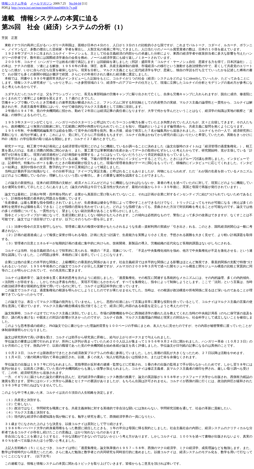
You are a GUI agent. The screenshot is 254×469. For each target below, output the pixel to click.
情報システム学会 (14, 3)
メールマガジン (41, 3)
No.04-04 (75, 3)
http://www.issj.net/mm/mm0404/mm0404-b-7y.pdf (44, 7)
